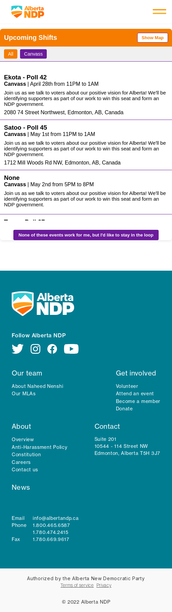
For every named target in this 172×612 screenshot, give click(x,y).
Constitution (26, 455)
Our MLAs (24, 394)
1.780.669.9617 (51, 539)
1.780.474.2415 (50, 532)
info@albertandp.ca (56, 518)
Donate (124, 409)
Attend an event (135, 394)
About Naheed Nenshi (37, 386)
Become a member (138, 401)
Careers (21, 462)
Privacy (104, 585)
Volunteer (127, 386)
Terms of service (77, 585)
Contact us (25, 470)
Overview (23, 439)
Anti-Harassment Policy (39, 447)
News (21, 487)
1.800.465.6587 (51, 525)
